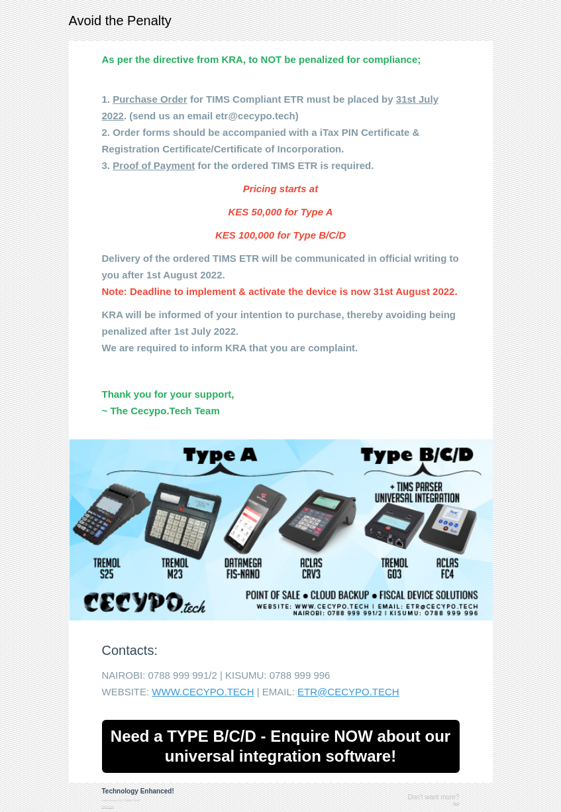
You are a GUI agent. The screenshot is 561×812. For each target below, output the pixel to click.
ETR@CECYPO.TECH (348, 691)
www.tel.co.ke (108, 806)
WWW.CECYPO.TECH (203, 691)
